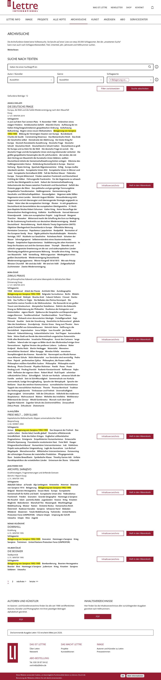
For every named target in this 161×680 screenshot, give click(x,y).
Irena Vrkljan (41, 330)
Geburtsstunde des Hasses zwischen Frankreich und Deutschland (37, 185)
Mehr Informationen (135, 676)
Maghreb (12, 502)
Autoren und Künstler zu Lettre (110, 648)
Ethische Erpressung (17, 442)
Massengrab (50, 502)
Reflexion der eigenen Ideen (26, 372)
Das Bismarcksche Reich (59, 137)
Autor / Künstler (15, 74)
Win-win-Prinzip (68, 260)
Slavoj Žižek (13, 411)
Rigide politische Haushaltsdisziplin (50, 233)
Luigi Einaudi (60, 215)
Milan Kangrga (36, 351)
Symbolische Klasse (43, 457)
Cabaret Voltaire (53, 297)
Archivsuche (78, 19)
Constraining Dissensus (36, 137)
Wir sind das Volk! (33, 263)
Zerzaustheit (68, 402)
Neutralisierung (28, 224)
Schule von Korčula (51, 375)
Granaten (32, 496)
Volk (25, 254)
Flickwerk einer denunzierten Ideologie (36, 318)
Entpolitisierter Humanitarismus (48, 439)
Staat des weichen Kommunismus (32, 384)
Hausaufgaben (48, 194)
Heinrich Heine (51, 327)
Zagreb (35, 518)
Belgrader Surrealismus (52, 294)
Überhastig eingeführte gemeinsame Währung (29, 251)
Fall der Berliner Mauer (54, 173)
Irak (65, 445)
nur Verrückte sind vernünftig (59, 357)
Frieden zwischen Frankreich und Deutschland (56, 176)
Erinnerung (12, 282)
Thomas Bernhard (60, 387)
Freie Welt (63, 442)
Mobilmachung (14, 505)
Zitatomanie (38, 405)
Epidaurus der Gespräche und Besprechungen (57, 312)
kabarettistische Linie (44, 333)
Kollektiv (42, 212)
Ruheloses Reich (54, 236)
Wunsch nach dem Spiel (60, 399)
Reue (30, 233)
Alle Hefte (59, 19)
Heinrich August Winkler (43, 197)
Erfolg (60, 167)
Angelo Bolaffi (15, 103)
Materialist (52, 348)
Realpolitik (58, 230)
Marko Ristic (22, 348)
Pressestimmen (103, 651)
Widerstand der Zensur (18, 399)
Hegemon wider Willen (67, 194)
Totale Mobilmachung (39, 512)
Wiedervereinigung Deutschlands (44, 257)
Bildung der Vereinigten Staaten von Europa (39, 134)
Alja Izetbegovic (40, 484)
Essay (10, 113)
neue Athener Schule (17, 357)
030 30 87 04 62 (40, 662)
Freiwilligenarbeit (63, 318)
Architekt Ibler (48, 291)
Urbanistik (74, 460)
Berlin (67, 294)
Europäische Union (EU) (36, 170)
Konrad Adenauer (71, 212)
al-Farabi (28, 484)
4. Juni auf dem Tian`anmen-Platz (23, 121)
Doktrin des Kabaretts (66, 306)
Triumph (55, 245)
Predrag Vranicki (29, 369)
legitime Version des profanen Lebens (39, 345)
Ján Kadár (66, 330)
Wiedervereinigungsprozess (20, 260)
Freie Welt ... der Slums (22, 414)
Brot (18, 566)
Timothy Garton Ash (62, 457)
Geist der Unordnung (35, 321)
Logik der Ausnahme (53, 448)
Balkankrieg (13, 131)
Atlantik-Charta (53, 124)
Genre (60, 74)
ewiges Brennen (15, 315)
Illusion (55, 203)
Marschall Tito (37, 502)
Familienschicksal (32, 315)
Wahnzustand (27, 396)
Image (28, 19)
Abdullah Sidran (15, 484)
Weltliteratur (73, 396)
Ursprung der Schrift (61, 515)
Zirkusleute (26, 405)
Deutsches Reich (22, 146)
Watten (39, 396)
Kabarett (12, 333)
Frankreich (12, 496)
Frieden (22, 496)
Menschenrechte (27, 451)
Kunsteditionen (67, 651)
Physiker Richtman (41, 366)
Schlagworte (113, 74)
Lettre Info (13, 19)
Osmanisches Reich (64, 505)
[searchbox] (31, 80)
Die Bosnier (15, 551)
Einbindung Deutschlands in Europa (49, 164)
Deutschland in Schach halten (45, 146)
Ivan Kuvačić (55, 330)
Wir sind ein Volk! (51, 263)
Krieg (65, 499)
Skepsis (11, 242)
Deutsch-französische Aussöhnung (31, 143)
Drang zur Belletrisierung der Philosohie (26, 309)
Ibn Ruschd (13, 499)
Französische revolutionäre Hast (42, 442)
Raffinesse (67, 369)
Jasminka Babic (33, 499)
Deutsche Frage (56, 143)
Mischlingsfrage (65, 502)
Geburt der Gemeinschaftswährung (57, 182)
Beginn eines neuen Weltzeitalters (36, 131)
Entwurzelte (70, 439)
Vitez (27, 518)
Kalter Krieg (49, 209)
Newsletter (117, 7)
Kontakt (139, 7)
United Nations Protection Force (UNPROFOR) (49, 542)
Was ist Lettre (100, 7)
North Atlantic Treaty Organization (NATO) (56, 224)
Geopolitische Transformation (21, 191)
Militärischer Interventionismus (51, 451)
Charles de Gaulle (16, 137)
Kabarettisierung (25, 333)
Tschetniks (55, 512)
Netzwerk (34, 651)
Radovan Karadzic (27, 508)
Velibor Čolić (14, 548)
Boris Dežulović (15, 297)
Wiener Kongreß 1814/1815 (46, 260)
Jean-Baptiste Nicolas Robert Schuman (25, 209)
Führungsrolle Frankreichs (39, 179)
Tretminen (22, 542)
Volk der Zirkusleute (45, 393)
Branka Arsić (38, 297)
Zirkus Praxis (16, 275)
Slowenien (22, 512)
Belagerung (31, 487)
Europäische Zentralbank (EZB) (28, 173)
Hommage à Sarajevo (67, 496)
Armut (10, 430)
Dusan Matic (43, 490)
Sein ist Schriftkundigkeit (36, 378)
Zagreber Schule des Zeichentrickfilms (43, 402)
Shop (128, 7)
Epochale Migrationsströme (44, 167)
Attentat (65, 484)
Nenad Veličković (16, 523)
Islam (21, 499)
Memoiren (64, 348)
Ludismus (62, 345)
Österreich (12, 508)
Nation (34, 505)
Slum (10, 457)
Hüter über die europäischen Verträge (32, 203)
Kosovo (57, 499)
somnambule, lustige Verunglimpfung (25, 381)
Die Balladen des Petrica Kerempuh (50, 300)
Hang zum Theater (63, 324)
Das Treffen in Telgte (22, 300)
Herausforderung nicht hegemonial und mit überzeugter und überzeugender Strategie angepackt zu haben (43, 200)
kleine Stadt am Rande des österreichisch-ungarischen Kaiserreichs (44, 336)
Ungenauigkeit (14, 393)
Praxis (69, 366)
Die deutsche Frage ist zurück (55, 149)
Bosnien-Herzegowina (26, 490)
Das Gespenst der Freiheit (61, 430)
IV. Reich (72, 206)
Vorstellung (34, 254)
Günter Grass (48, 324)
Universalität (28, 393)
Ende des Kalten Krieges (33, 436)
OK (123, 676)
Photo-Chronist (24, 366)
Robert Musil (47, 372)
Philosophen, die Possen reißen (57, 360)
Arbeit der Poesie (32, 291)
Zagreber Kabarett (16, 402)
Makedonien (23, 502)
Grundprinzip (34, 324)
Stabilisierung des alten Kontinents (60, 242)
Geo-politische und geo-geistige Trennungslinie (53, 188)
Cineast (66, 297)
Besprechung (13, 421)
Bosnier (11, 566)
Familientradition (49, 315)
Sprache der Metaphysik (54, 381)
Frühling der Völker (16, 179)
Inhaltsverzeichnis (110, 185)
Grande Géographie (47, 496)
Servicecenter (139, 19)
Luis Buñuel (70, 448)
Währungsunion (48, 254)
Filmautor (12, 318)
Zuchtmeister (14, 266)
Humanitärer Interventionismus (46, 445)
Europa (54, 490)
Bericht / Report (14, 475)
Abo (122, 19)
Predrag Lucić (14, 369)
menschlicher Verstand (18, 351)
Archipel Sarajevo (19, 469)
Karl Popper (61, 333)
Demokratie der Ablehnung (41, 140)
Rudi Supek (59, 372)
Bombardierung (49, 563)
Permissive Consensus (18, 230)
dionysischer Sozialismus (43, 306)
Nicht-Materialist (36, 357)
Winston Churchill (16, 263)
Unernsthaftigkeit (64, 390)
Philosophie (51, 363)
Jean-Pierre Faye (15, 466)
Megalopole (13, 451)
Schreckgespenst (23, 239)
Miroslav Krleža (52, 351)
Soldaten (12, 569)
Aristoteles (54, 484)
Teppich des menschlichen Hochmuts (24, 387)
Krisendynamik (14, 215)
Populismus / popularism (40, 230)
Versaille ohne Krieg (61, 251)
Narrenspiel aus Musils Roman (62, 354)
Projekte (42, 19)
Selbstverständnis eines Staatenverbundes (51, 239)
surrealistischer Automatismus (64, 384)
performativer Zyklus (31, 360)
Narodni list (41, 354)
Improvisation (27, 330)
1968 (10, 291)
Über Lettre (34, 648)
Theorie (46, 387)
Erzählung (12, 530)
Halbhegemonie (43, 191)
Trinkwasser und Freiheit (43, 390)
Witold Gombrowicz (39, 399)
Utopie (21, 518)
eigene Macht (28, 312)
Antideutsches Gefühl (34, 124)
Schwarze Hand (53, 508)
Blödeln (75, 294)
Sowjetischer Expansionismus (29, 242)
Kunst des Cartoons (64, 339)
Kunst (95, 19)
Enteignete (27, 439)
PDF (21, 619)
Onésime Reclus (46, 505)
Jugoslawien (47, 499)
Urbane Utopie (43, 515)
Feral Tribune (65, 315)
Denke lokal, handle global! (34, 433)
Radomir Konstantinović (49, 369)
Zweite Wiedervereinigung (33, 266)
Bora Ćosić (13, 272)
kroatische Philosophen (42, 339)
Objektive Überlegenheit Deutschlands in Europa (30, 227)
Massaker (21, 218)
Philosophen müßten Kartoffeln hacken (26, 363)
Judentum (47, 566)
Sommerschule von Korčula (61, 378)
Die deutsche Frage (20, 106)
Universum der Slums (58, 460)
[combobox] (31, 80)
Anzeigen (109, 19)
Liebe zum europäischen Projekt (37, 215)
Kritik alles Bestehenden (19, 339)
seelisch (19, 378)
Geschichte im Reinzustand (59, 321)
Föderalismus (69, 493)
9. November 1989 (48, 121)
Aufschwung (65, 127)
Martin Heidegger (38, 348)
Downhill (14, 526)
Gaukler (20, 321)
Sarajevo (41, 508)
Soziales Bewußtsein (23, 457)
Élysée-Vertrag (23, 167)
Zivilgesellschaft (68, 263)
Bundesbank (66, 134)
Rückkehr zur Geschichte (34, 236)
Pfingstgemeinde (65, 454)
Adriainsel (18, 291)
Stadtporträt (13, 554)
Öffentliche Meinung (63, 227)
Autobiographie (64, 291)
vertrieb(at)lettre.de (38, 665)
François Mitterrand (25, 176)
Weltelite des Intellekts (54, 396)
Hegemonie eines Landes (19, 197)
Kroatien (73, 499)
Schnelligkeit (35, 375)
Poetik (55, 366)
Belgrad (11, 490)
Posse (62, 366)
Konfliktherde (54, 212)
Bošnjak (27, 297)
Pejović (17, 360)
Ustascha (12, 518)
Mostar (26, 505)
